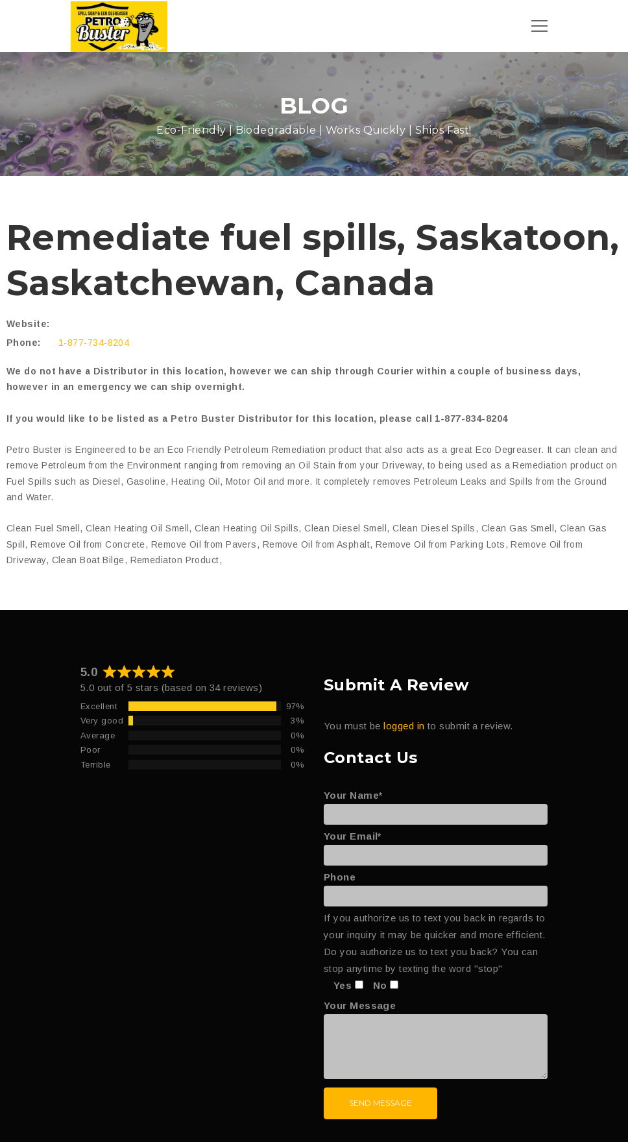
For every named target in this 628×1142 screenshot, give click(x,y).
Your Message (436, 1040)
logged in (403, 725)
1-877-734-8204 (93, 342)
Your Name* (436, 805)
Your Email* (436, 845)
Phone (436, 886)
